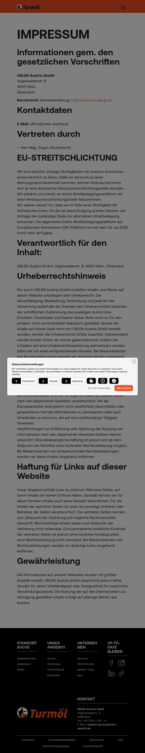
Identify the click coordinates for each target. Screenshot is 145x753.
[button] (24, 381)
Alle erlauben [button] (123, 388)
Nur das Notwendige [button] (99, 388)
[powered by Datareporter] (133, 363)
